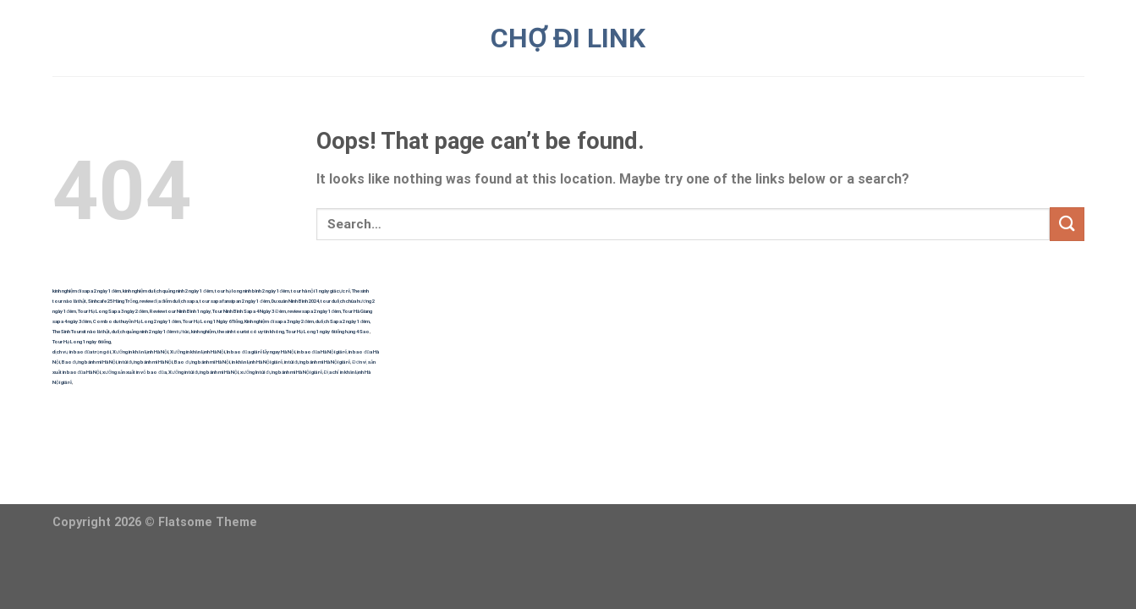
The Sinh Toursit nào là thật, (81, 331)
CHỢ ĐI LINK (568, 38)
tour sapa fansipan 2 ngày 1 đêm (234, 301)
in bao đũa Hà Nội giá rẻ (322, 351)
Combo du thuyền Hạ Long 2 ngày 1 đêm (137, 321)
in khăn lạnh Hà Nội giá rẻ (257, 362)
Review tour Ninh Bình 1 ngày (180, 311)
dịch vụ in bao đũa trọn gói (82, 351)
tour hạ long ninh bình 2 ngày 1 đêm (252, 291)
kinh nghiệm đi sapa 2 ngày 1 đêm (87, 291)
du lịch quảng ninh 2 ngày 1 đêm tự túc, (151, 331)
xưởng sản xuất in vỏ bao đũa (134, 372)
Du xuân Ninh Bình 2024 (295, 301)
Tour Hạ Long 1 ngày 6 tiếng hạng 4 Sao (328, 331)
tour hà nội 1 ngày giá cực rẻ (320, 291)
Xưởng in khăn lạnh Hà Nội (140, 351)
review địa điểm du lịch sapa (169, 301)
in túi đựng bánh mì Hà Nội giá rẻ (317, 362)
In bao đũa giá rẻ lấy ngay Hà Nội (261, 351)
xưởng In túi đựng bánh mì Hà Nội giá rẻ (280, 372)
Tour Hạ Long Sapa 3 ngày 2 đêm (113, 311)
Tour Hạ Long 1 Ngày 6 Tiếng (213, 321)
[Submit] (1067, 223)
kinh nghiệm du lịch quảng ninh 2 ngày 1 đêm (167, 291)
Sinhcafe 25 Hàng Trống (113, 301)
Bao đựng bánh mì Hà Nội (89, 362)
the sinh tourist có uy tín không (250, 331)
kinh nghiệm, (204, 331)
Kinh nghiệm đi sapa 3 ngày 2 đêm (279, 321)
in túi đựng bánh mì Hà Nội (145, 362)
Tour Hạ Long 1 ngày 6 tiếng (81, 341)
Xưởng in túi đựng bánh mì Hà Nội (203, 372)
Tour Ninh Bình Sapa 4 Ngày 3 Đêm (248, 311)
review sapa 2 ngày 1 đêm (314, 311)
